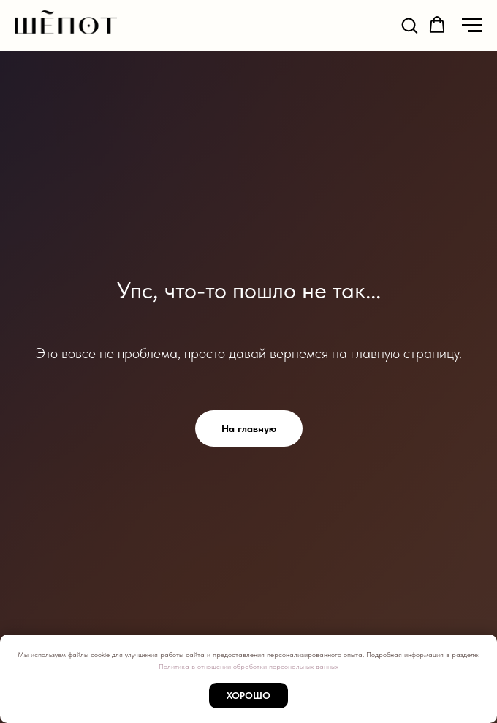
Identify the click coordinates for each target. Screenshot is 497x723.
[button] (409, 25)
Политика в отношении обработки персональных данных (248, 666)
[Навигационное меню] (472, 25)
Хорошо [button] (248, 695)
